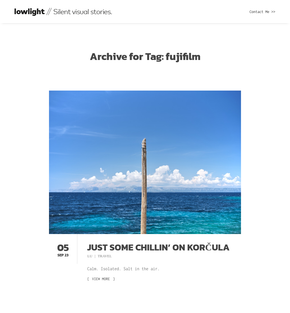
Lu (90, 256)
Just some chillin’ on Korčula (158, 247)
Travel (105, 256)
